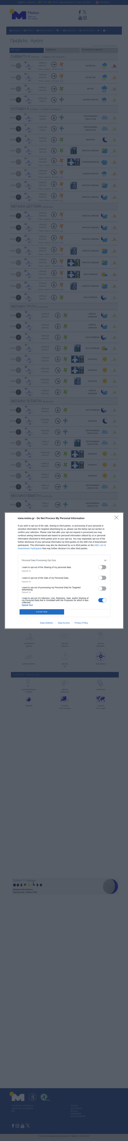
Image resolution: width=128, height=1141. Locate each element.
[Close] (117, 518)
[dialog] (64, 570)
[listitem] (64, 560)
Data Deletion (46, 623)
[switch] (102, 567)
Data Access (64, 623)
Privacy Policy (81, 623)
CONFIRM (42, 612)
